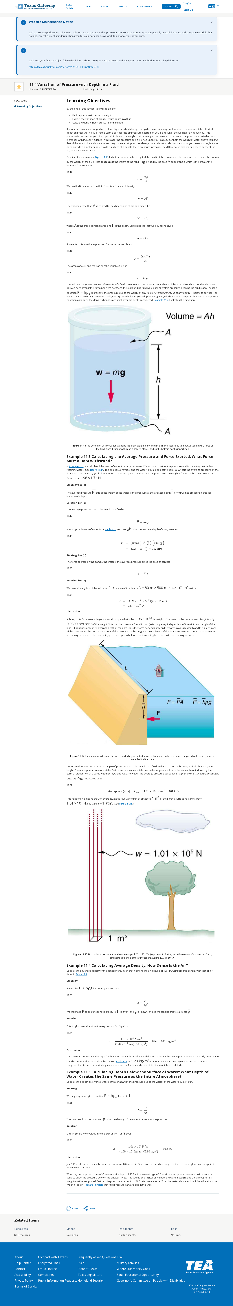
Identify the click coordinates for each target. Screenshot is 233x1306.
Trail (120, 1257)
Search (171, 6)
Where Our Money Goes (133, 1269)
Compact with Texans (53, 1257)
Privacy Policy (23, 1281)
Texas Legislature (90, 1275)
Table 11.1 (110, 529)
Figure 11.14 (96, 469)
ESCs (81, 1263)
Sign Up (188, 9)
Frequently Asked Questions (97, 1257)
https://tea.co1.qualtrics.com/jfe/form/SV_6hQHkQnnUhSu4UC (64, 67)
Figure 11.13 (101, 157)
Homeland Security (91, 1281)
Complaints (46, 1275)
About (18, 1257)
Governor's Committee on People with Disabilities (151, 1281)
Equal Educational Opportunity (138, 1275)
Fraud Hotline (47, 1269)
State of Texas (88, 1269)
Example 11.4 (161, 300)
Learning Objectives (29, 106)
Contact (19, 1269)
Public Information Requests (57, 1281)
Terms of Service (26, 1286)
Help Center (22, 1263)
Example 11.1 (76, 466)
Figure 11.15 (125, 803)
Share (92, 1208)
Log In (187, 3)
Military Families (128, 1263)
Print (75, 1208)
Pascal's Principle (93, 1184)
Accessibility (22, 1275)
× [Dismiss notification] (212, 22)
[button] (213, 6)
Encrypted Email (49, 1263)
